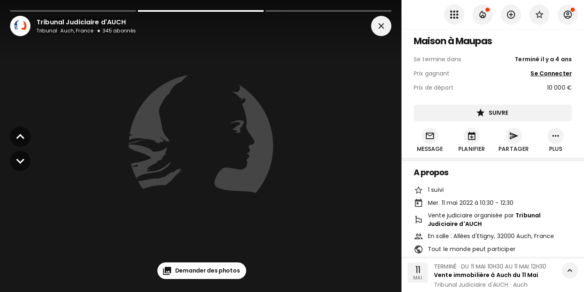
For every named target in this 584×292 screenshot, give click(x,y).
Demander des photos (202, 270)
